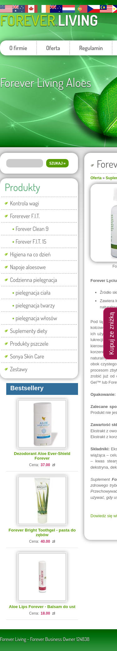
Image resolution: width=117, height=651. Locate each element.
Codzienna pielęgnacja (33, 279)
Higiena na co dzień (30, 254)
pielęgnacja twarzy (35, 305)
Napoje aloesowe (28, 267)
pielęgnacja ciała (33, 292)
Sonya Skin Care (27, 356)
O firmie (18, 47)
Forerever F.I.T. (25, 216)
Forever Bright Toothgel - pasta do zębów (42, 532)
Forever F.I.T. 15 (31, 241)
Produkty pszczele (29, 343)
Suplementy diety (28, 330)
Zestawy (18, 369)
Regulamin (91, 47)
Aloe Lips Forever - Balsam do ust (42, 606)
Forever (49, 20)
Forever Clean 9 (32, 228)
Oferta (53, 47)
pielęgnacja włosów (36, 318)
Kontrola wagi (24, 203)
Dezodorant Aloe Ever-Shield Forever (42, 456)
